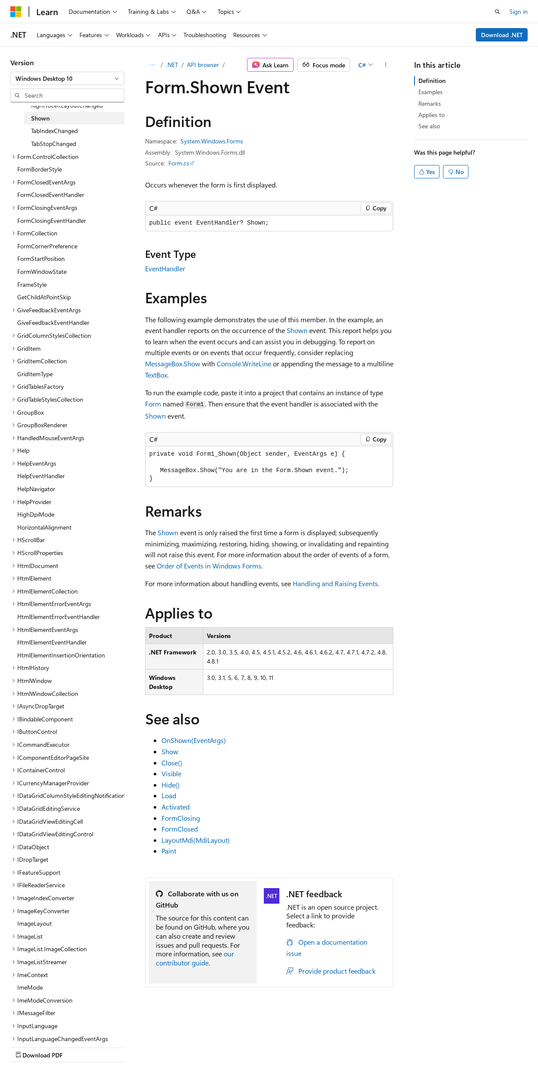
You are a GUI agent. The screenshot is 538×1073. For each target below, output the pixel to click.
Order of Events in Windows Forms (209, 565)
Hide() (170, 784)
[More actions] (385, 65)
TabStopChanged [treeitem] (53, 144)
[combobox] (67, 79)
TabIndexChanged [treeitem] (54, 131)
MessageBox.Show (172, 363)
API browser (203, 64)
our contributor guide (195, 958)
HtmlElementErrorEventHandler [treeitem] (58, 617)
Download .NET (502, 35)
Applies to (431, 115)
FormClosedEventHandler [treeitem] (50, 194)
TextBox (156, 374)
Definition (432, 80)
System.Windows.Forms (211, 141)
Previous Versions (78, 1046)
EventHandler (165, 268)
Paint (168, 850)
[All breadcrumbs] (152, 65)
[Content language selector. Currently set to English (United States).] (49, 1026)
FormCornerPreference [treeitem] (47, 246)
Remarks (429, 103)
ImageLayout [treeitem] (34, 923)
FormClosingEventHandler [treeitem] (51, 220)
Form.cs (178, 163)
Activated (175, 806)
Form (153, 403)
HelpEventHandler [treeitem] (41, 476)
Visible (171, 773)
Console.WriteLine (244, 363)
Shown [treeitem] (40, 118)
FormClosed (179, 828)
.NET (172, 64)
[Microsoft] (16, 11)
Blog (117, 1046)
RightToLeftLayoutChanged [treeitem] (67, 105)
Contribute (154, 1046)
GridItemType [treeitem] (35, 374)
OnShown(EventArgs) (193, 740)
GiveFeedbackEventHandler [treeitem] (53, 322)
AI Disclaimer (27, 1046)
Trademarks (274, 1046)
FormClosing (180, 817)
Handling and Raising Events (335, 583)
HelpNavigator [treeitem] (36, 489)
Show (169, 751)
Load (168, 795)
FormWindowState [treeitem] (41, 271)
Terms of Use (232, 1046)
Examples (430, 92)
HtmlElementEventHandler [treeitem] (52, 642)
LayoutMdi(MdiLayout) (195, 839)
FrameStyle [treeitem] (32, 284)
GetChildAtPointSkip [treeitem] (44, 297)
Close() (171, 762)
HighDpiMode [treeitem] (35, 514)
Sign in (519, 11)
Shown (297, 330)
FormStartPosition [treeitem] (41, 258)
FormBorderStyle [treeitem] (39, 169)
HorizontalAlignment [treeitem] (44, 527)
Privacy (188, 1046)
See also (429, 126)
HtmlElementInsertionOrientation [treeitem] (61, 655)
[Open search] (497, 11)
